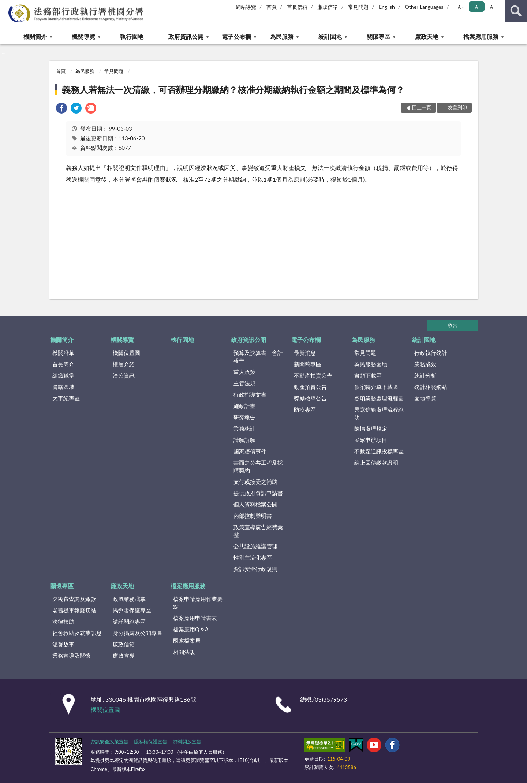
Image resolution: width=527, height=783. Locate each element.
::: (6, 5)
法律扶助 (63, 621)
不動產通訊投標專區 (379, 451)
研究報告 (244, 417)
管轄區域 (63, 386)
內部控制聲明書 (252, 515)
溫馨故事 (63, 644)
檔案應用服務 (480, 36)
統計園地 (330, 36)
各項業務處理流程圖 (379, 398)
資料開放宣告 (187, 742)
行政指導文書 (249, 394)
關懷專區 (378, 36)
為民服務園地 (370, 364)
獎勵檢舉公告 (310, 398)
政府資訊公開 (185, 36)
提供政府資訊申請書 (258, 493)
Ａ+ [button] (493, 7)
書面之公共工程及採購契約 (258, 466)
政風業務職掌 (129, 598)
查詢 (516, 11)
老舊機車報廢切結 (74, 610)
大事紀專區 (66, 398)
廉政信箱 (327, 7)
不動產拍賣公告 (313, 375)
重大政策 (244, 371)
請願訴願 (244, 440)
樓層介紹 (124, 364)
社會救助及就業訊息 (77, 633)
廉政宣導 (124, 655)
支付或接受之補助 (255, 481)
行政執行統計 (430, 352)
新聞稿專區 (307, 364)
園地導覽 (425, 398)
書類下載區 (368, 375)
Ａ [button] (476, 7)
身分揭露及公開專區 (137, 633)
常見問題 (358, 7)
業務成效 (425, 364)
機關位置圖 (126, 352)
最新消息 (305, 352)
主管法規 (244, 383)
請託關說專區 (129, 621)
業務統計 (244, 428)
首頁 (271, 7)
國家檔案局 (187, 640)
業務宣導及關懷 (71, 655)
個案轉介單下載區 (376, 386)
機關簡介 (35, 36)
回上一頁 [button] (421, 107)
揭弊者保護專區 (132, 610)
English (387, 7)
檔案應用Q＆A (191, 629)
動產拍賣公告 (310, 386)
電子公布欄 (236, 36)
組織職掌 (63, 375)
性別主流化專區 (252, 557)
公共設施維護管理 (255, 546)
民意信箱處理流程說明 (379, 413)
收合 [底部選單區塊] (452, 325)
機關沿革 (63, 352)
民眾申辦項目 (370, 440)
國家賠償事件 (249, 451)
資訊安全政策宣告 (109, 742)
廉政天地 (426, 36)
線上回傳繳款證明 (376, 462)
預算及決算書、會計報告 (258, 356)
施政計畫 (244, 405)
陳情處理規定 (370, 428)
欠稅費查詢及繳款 (74, 598)
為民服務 (282, 36)
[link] (61, 109)
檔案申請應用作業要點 (198, 602)
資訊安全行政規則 (255, 568)
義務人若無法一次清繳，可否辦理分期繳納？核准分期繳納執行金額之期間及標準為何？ (233, 89)
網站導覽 (246, 7)
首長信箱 (297, 7)
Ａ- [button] (460, 7)
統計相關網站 (430, 386)
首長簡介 (63, 364)
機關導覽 (83, 36)
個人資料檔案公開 (255, 504)
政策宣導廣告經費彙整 (258, 531)
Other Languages (424, 7)
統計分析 (425, 375)
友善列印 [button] (457, 107)
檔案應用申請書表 (195, 618)
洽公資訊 (124, 375)
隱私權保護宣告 (150, 742)
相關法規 (184, 652)
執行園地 (131, 36)
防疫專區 (305, 409)
